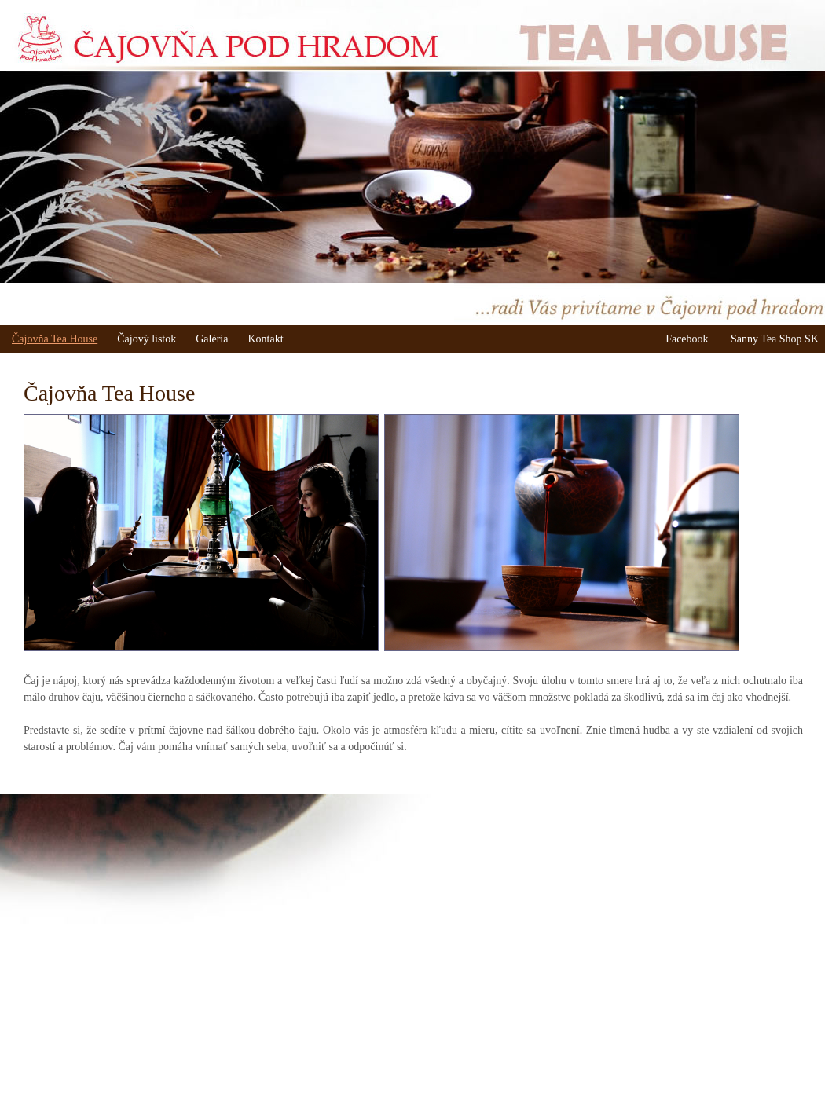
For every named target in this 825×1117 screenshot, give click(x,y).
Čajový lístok (146, 339)
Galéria (212, 339)
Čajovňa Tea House (54, 339)
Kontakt (265, 339)
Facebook (687, 339)
